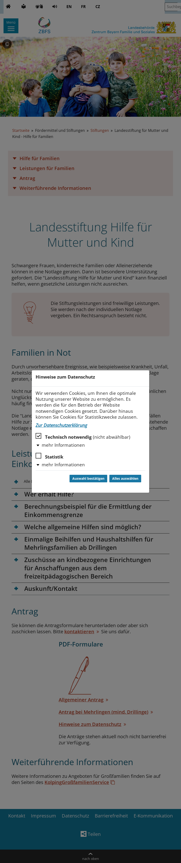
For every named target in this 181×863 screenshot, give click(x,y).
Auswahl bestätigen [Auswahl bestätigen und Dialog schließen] (88, 478)
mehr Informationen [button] (63, 445)
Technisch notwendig (83, 436)
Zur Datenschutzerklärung (61, 425)
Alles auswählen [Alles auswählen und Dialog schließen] (125, 478)
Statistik (49, 456)
